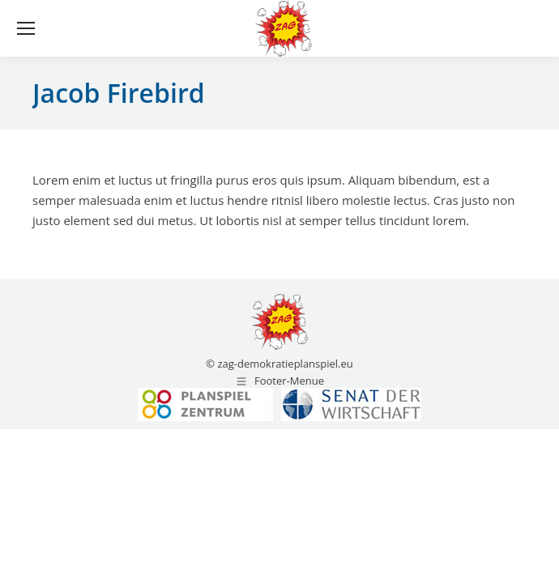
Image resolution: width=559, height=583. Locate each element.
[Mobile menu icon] (26, 28)
